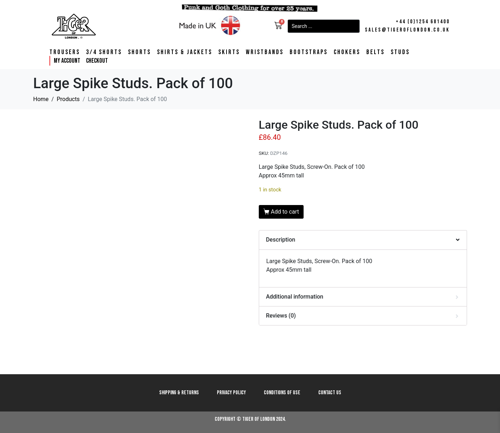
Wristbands (265, 52)
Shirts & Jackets (184, 52)
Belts (375, 52)
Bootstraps (309, 52)
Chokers (347, 52)
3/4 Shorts (104, 52)
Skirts (229, 52)
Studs (400, 52)
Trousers (64, 52)
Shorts (139, 52)
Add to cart (285, 211)
